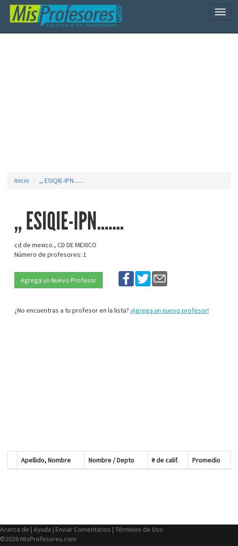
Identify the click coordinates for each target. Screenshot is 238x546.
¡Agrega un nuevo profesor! (169, 310)
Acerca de (14, 529)
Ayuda (42, 529)
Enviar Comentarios (83, 529)
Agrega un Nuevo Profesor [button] (59, 280)
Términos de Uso (139, 529)
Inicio (21, 180)
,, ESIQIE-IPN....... (61, 180)
